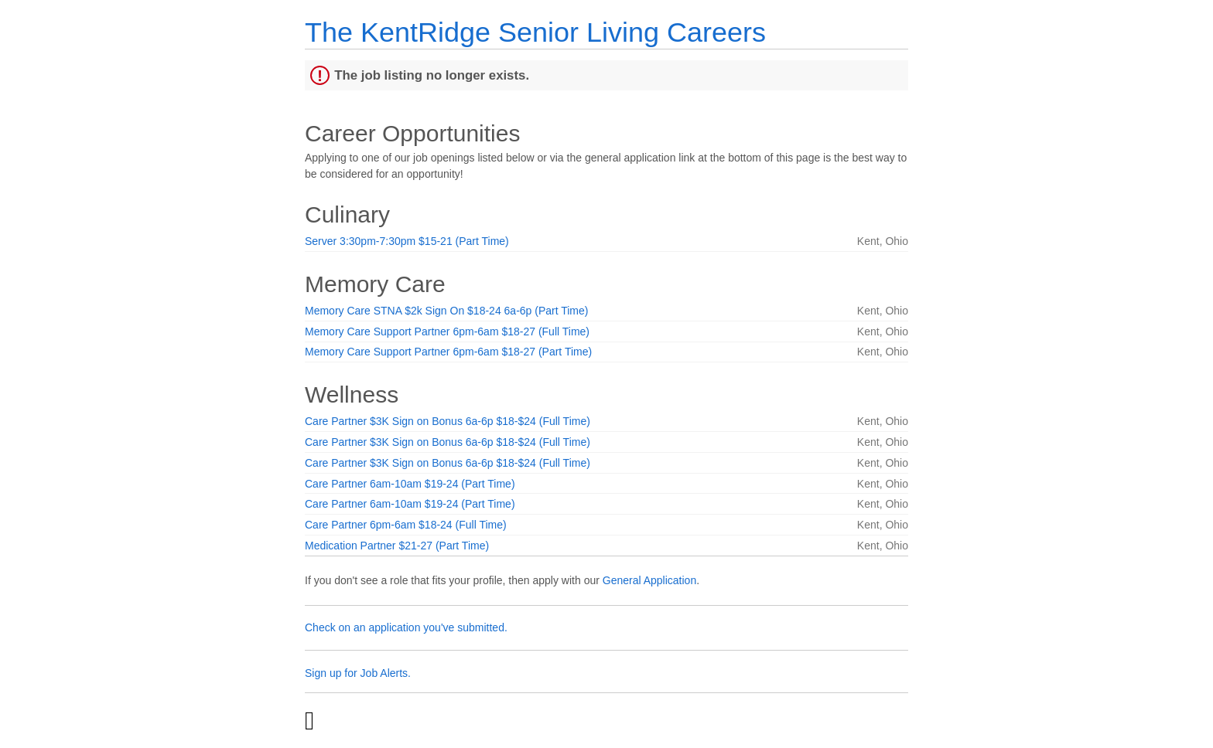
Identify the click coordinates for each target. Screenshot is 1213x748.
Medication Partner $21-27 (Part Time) (397, 545)
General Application (649, 580)
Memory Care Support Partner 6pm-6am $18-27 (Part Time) (448, 351)
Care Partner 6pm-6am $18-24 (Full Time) (406, 524)
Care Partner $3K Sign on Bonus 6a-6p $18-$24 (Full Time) (447, 421)
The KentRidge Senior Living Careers (535, 32)
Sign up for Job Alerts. (358, 673)
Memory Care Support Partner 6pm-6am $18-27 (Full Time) (447, 331)
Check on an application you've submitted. (406, 627)
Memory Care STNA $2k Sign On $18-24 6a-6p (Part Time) (446, 310)
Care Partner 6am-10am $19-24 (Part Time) (410, 484)
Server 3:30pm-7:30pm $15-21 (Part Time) (407, 241)
